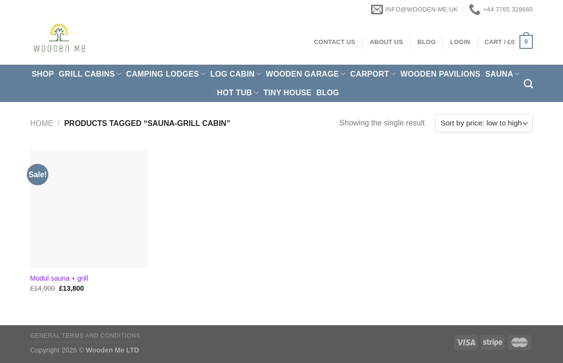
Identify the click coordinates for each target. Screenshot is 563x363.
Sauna (502, 74)
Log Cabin (235, 74)
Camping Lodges (166, 74)
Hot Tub (238, 92)
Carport (372, 74)
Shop (43, 74)
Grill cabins (90, 74)
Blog (327, 93)
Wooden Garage (305, 74)
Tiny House (287, 93)
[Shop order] (484, 123)
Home (41, 123)
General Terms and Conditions (85, 335)
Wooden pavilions (440, 74)
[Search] (528, 83)
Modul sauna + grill (59, 278)
